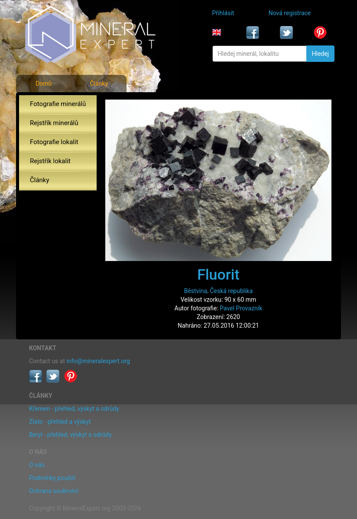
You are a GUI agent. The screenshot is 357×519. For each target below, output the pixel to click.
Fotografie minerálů (58, 104)
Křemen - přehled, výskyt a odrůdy (74, 408)
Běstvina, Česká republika (218, 290)
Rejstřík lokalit (50, 161)
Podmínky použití (52, 477)
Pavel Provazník (241, 308)
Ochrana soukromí (53, 490)
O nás (37, 464)
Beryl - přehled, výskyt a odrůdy (70, 434)
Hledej (320, 53)
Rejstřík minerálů (54, 123)
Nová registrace (290, 13)
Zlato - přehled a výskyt (60, 421)
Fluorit (218, 274)
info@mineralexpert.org (98, 361)
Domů (44, 83)
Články (99, 83)
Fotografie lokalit (54, 142)
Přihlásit (223, 13)
